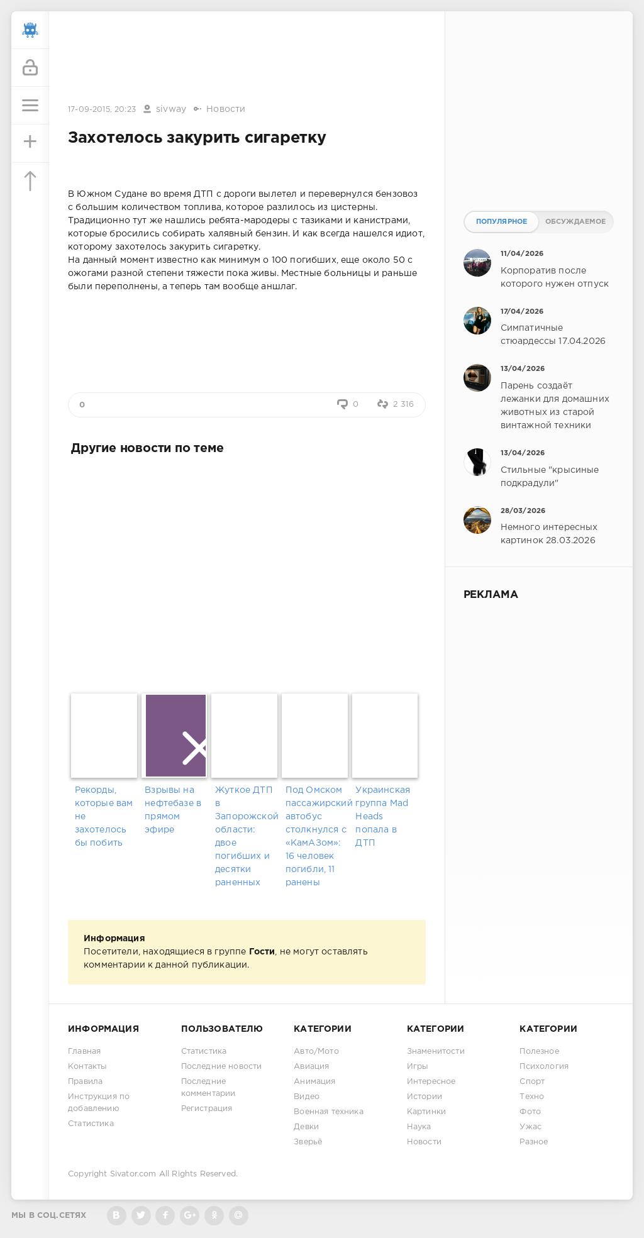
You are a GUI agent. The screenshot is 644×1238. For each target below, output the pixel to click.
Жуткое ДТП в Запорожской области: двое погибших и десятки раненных (247, 837)
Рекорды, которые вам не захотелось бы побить (104, 817)
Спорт (532, 1081)
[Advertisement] (246, 58)
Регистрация (207, 1108)
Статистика (91, 1123)
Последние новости (221, 1066)
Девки (306, 1127)
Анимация (314, 1081)
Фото (530, 1111)
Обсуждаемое (575, 222)
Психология (544, 1066)
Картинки (426, 1111)
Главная (84, 1051)
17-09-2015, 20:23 (102, 109)
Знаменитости (436, 1051)
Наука (419, 1127)
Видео (306, 1096)
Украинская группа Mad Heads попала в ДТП (382, 817)
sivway (171, 109)
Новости (225, 109)
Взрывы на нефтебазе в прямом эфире (173, 810)
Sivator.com (133, 1174)
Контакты (87, 1066)
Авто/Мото (316, 1051)
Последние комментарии (208, 1087)
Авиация (311, 1066)
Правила (85, 1081)
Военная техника (329, 1111)
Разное (533, 1142)
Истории (424, 1096)
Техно (531, 1096)
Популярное (502, 222)
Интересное (431, 1081)
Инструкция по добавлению (99, 1102)
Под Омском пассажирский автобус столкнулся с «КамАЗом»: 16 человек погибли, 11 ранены (317, 837)
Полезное (538, 1051)
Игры (418, 1066)
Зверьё (308, 1142)
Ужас (530, 1127)
